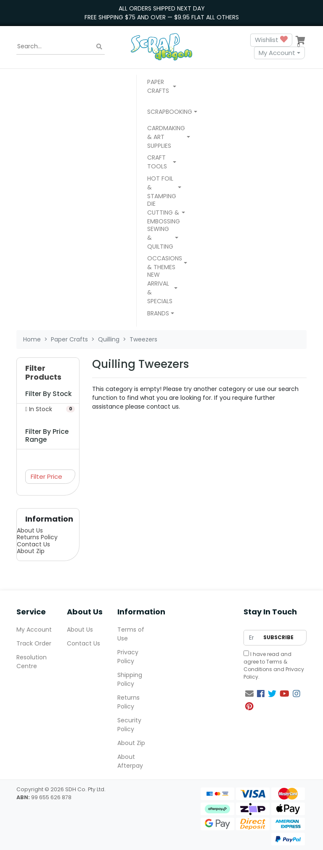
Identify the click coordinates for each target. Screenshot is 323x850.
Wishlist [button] (271, 40)
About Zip (31, 551)
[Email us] (249, 693)
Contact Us (33, 544)
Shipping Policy (129, 679)
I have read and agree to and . (274, 665)
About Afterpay (130, 761)
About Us (30, 530)
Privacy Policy (127, 656)
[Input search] (60, 47)
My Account (277, 52)
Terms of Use (130, 634)
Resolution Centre (31, 661)
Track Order (33, 643)
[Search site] (99, 46)
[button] (162, 87)
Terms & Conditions (265, 665)
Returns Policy (37, 537)
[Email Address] (251, 637)
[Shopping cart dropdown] (300, 40)
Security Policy (129, 724)
